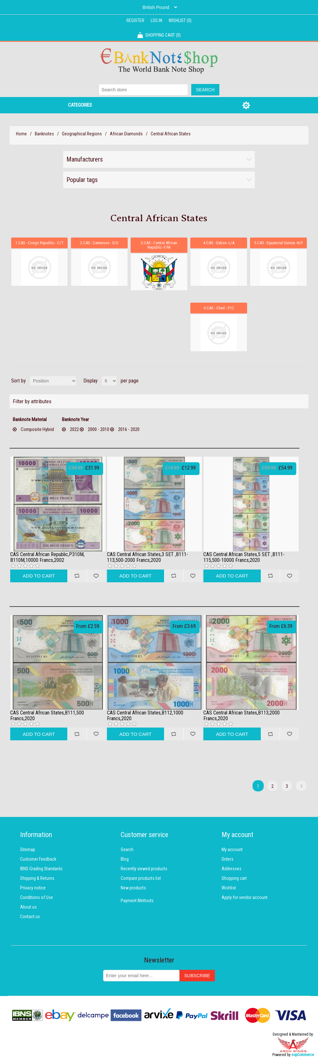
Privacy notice (33, 887)
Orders (227, 858)
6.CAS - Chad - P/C (218, 307)
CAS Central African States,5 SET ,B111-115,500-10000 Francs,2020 (243, 556)
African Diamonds (126, 133)
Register (135, 20)
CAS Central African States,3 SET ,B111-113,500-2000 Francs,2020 (147, 556)
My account (232, 848)
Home (21, 133)
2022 (74, 429)
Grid (291, 380)
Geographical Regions (82, 133)
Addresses (231, 868)
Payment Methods (137, 899)
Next (301, 785)
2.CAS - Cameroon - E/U (99, 242)
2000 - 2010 (98, 429)
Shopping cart (234, 877)
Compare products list (141, 877)
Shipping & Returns (37, 877)
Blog (125, 858)
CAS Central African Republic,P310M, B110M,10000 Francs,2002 (47, 556)
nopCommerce (303, 1054)
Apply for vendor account (245, 896)
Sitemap (27, 848)
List (303, 380)
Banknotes (44, 133)
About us (28, 906)
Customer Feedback (38, 858)
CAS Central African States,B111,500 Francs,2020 (47, 715)
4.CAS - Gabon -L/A (219, 242)
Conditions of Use (36, 896)
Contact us (30, 915)
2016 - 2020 (129, 429)
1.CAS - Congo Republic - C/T (39, 242)
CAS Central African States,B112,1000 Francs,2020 (145, 715)
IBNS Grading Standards (41, 868)
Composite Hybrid (37, 429)
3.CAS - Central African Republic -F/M (159, 244)
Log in (156, 20)
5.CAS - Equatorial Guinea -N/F (278, 242)
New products (133, 887)
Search (127, 848)
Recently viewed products (144, 868)
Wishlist (229, 887)
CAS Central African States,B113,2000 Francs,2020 (241, 715)
